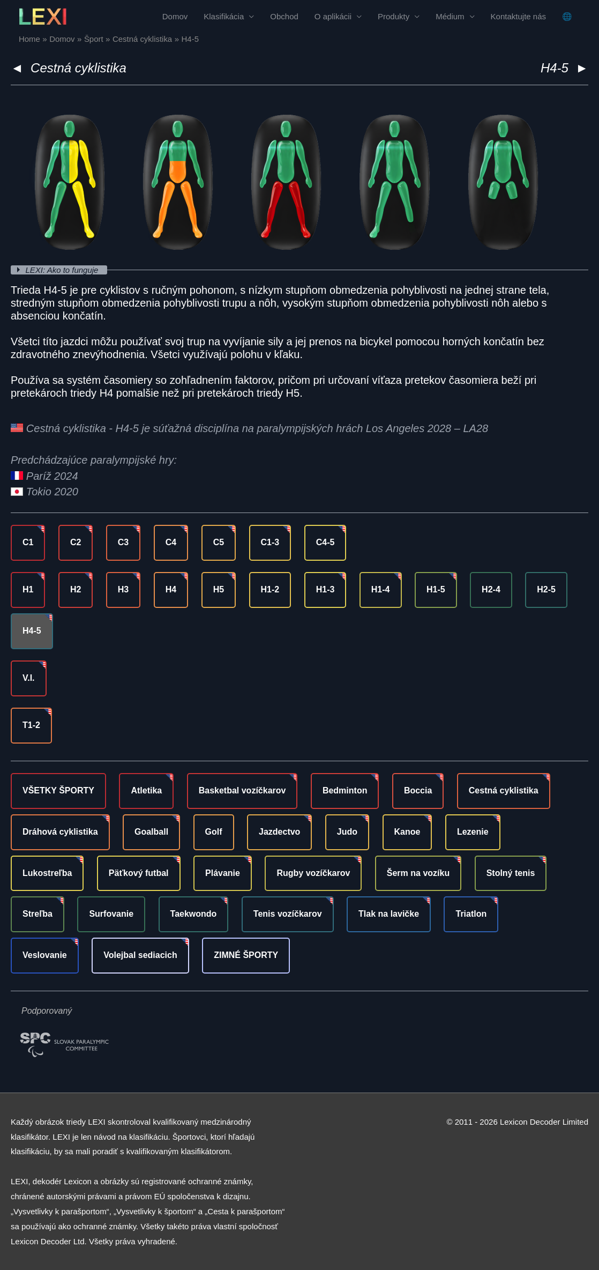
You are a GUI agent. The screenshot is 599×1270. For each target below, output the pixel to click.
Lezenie (473, 831)
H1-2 (270, 589)
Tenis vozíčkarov (287, 913)
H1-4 (380, 589)
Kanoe (407, 831)
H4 (171, 589)
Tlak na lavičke (388, 913)
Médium (450, 16)
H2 (75, 589)
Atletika (146, 790)
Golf (213, 831)
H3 (123, 589)
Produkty (393, 16)
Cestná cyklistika (78, 68)
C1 (28, 542)
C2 (75, 542)
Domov (175, 16)
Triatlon (470, 913)
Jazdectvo (279, 831)
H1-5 (435, 589)
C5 (218, 542)
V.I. (29, 677)
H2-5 (546, 589)
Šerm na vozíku (418, 873)
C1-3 (270, 542)
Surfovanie (111, 913)
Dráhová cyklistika (60, 831)
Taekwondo (193, 913)
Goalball (151, 831)
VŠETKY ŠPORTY (58, 790)
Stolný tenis (510, 873)
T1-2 (31, 725)
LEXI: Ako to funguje (63, 269)
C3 (123, 542)
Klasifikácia (224, 16)
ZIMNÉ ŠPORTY (246, 955)
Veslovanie (45, 955)
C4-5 (325, 542)
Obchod (284, 16)
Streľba (38, 913)
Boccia (418, 790)
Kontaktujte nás (518, 16)
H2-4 (491, 589)
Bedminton (345, 790)
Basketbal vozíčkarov (242, 790)
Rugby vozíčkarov (313, 873)
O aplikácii (333, 16)
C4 (171, 542)
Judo (347, 831)
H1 (28, 589)
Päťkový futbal (139, 873)
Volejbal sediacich (140, 955)
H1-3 (325, 589)
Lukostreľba (47, 873)
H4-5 (32, 630)
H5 (218, 589)
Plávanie (222, 873)
